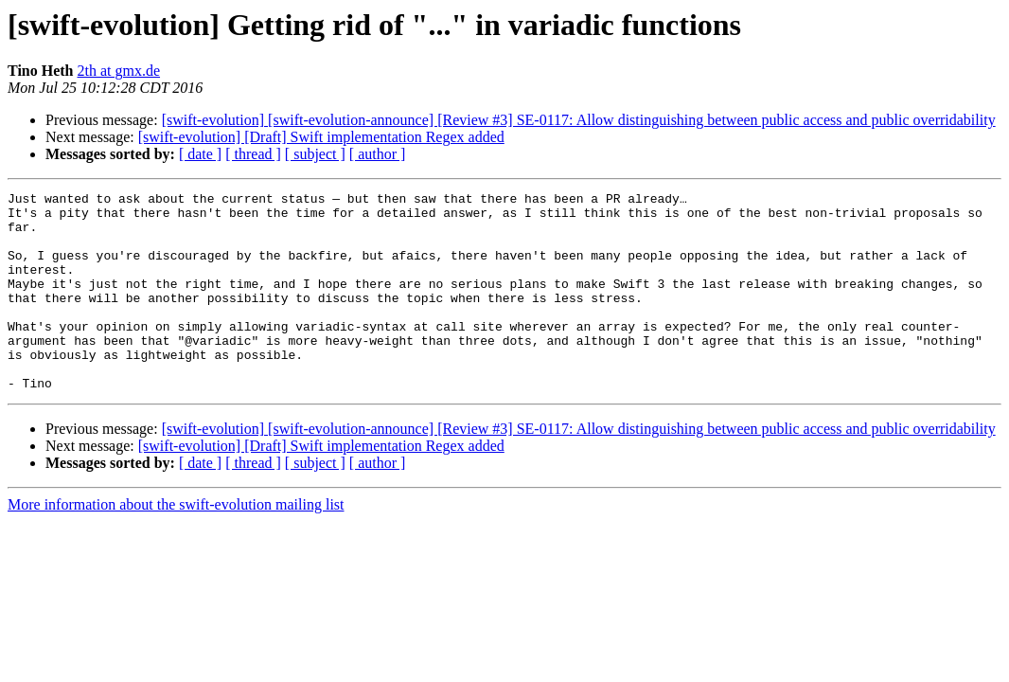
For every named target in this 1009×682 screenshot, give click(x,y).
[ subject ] (315, 154)
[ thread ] (253, 154)
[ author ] (377, 154)
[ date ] (200, 154)
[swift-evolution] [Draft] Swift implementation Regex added (321, 137)
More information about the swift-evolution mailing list (176, 544)
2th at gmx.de (119, 71)
